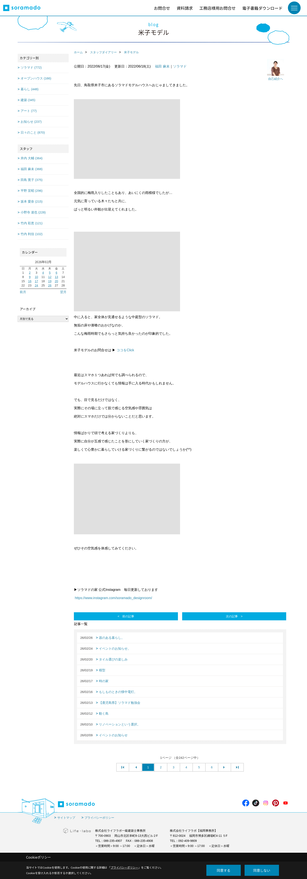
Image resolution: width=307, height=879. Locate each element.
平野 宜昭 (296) (31, 190)
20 (56, 281)
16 (29, 281)
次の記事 (232, 616)
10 (36, 277)
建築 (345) (28, 100)
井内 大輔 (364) (31, 158)
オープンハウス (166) (36, 78)
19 (50, 281)
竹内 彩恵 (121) (31, 223)
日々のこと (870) (33, 132)
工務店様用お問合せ (217, 8)
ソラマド (180, 66)
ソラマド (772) (31, 67)
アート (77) (29, 111)
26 (50, 285)
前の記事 (128, 616)
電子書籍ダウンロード (262, 8)
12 (50, 277)
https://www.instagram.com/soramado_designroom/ (113, 598)
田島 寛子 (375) (31, 180)
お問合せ (162, 8)
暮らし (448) (29, 89)
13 (56, 277)
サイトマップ (66, 817)
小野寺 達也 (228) (33, 212)
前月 (23, 292)
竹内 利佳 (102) (31, 234)
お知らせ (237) (31, 121)
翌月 (63, 292)
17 (36, 281)
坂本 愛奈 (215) (31, 201)
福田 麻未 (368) (31, 169)
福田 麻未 (162, 66)
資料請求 (185, 8)
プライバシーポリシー (99, 817)
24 (36, 285)
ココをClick (125, 350)
